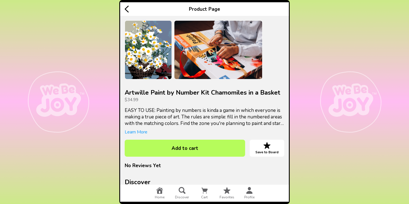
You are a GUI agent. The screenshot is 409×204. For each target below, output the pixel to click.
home (159, 193)
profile (249, 193)
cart (204, 193)
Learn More (136, 132)
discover (182, 193)
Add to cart (185, 148)
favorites (227, 193)
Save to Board (267, 148)
